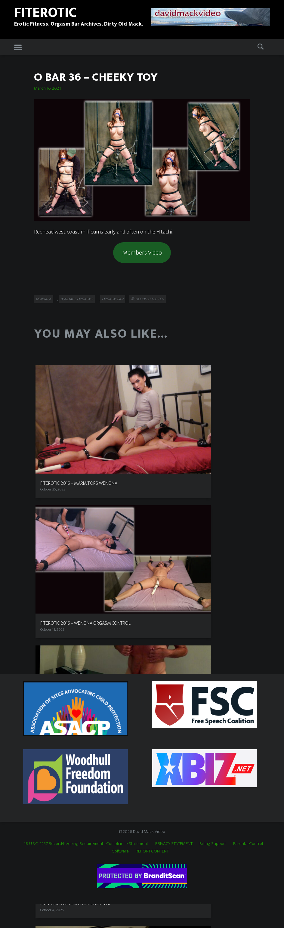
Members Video (142, 252)
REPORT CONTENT (152, 851)
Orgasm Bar (112, 299)
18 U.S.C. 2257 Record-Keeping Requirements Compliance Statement (86, 843)
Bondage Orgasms (76, 299)
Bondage (43, 299)
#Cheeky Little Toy (147, 299)
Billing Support (212, 843)
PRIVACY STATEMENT (174, 843)
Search (262, 47)
